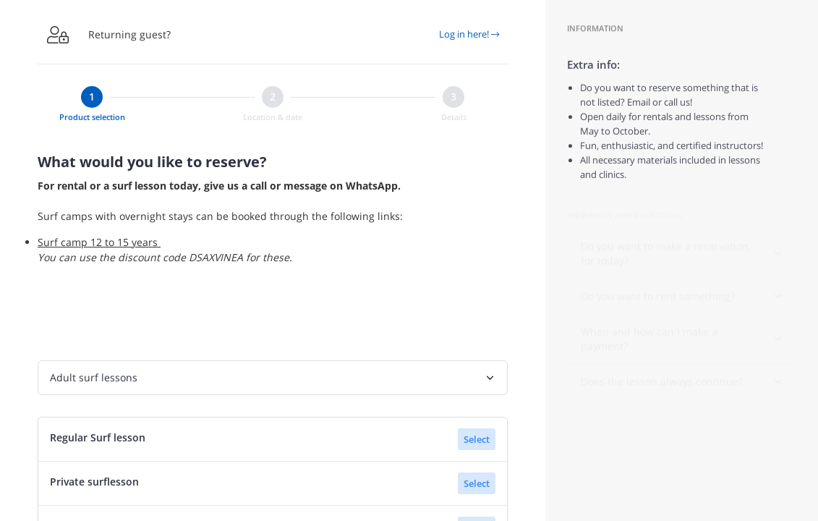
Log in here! (469, 34)
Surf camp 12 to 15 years (99, 242)
